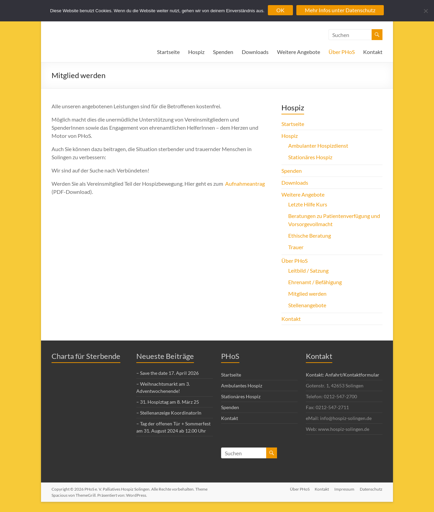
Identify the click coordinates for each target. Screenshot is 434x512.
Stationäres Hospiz (310, 157)
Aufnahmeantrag (245, 183)
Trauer (295, 247)
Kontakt (372, 52)
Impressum (344, 489)
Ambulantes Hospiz (241, 385)
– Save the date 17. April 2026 (167, 373)
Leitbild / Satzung (308, 270)
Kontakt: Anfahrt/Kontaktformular (342, 375)
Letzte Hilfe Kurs (307, 204)
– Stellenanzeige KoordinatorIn (168, 413)
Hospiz (196, 52)
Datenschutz (371, 489)
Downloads (255, 52)
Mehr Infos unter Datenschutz (340, 10)
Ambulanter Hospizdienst (318, 145)
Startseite (168, 52)
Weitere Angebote (298, 52)
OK (280, 10)
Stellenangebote (307, 305)
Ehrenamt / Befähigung (315, 282)
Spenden (223, 52)
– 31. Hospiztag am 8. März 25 (167, 402)
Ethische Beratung (309, 235)
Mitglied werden (307, 293)
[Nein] (425, 10)
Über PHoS (342, 52)
